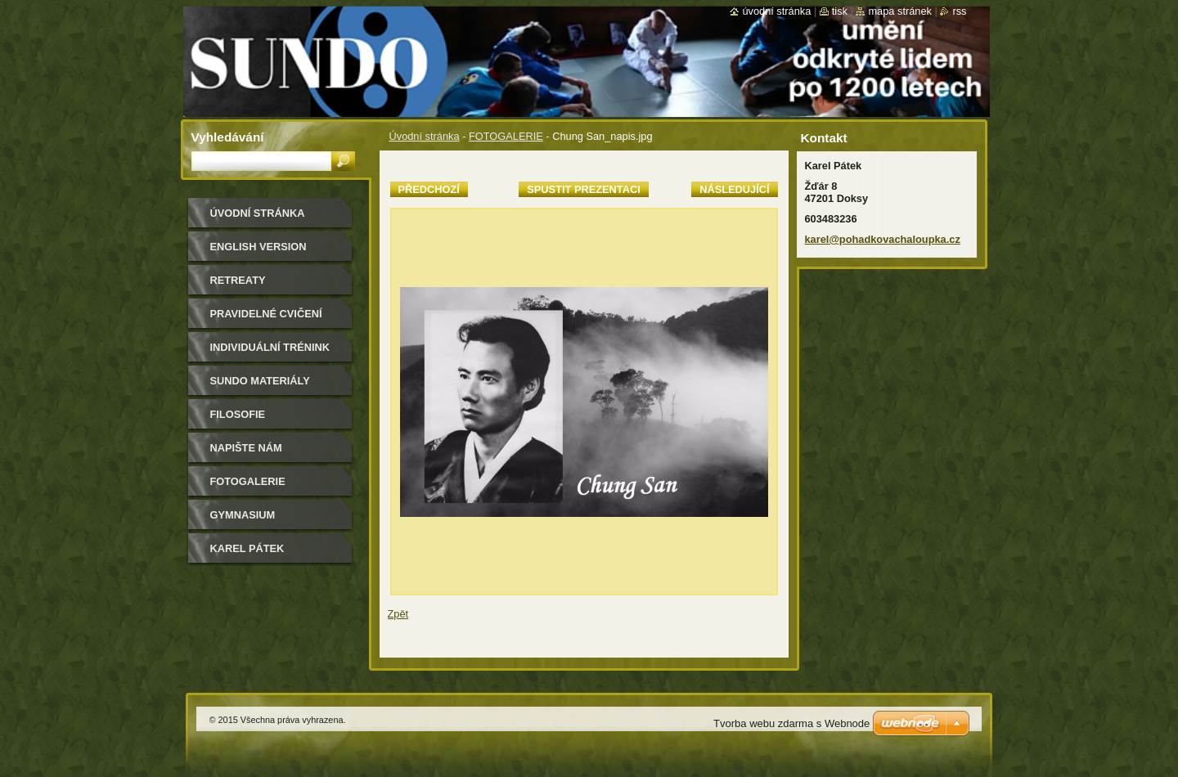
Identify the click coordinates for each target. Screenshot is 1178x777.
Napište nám (246, 448)
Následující (734, 189)
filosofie (238, 414)
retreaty (238, 280)
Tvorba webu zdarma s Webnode (791, 723)
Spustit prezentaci (583, 189)
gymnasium (243, 515)
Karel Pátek (247, 548)
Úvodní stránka (424, 136)
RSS (959, 11)
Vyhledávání (227, 137)
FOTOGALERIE (506, 136)
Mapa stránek (900, 11)
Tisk (840, 11)
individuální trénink (270, 347)
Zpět (398, 614)
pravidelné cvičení (266, 314)
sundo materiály (260, 381)
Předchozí (429, 189)
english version (258, 246)
